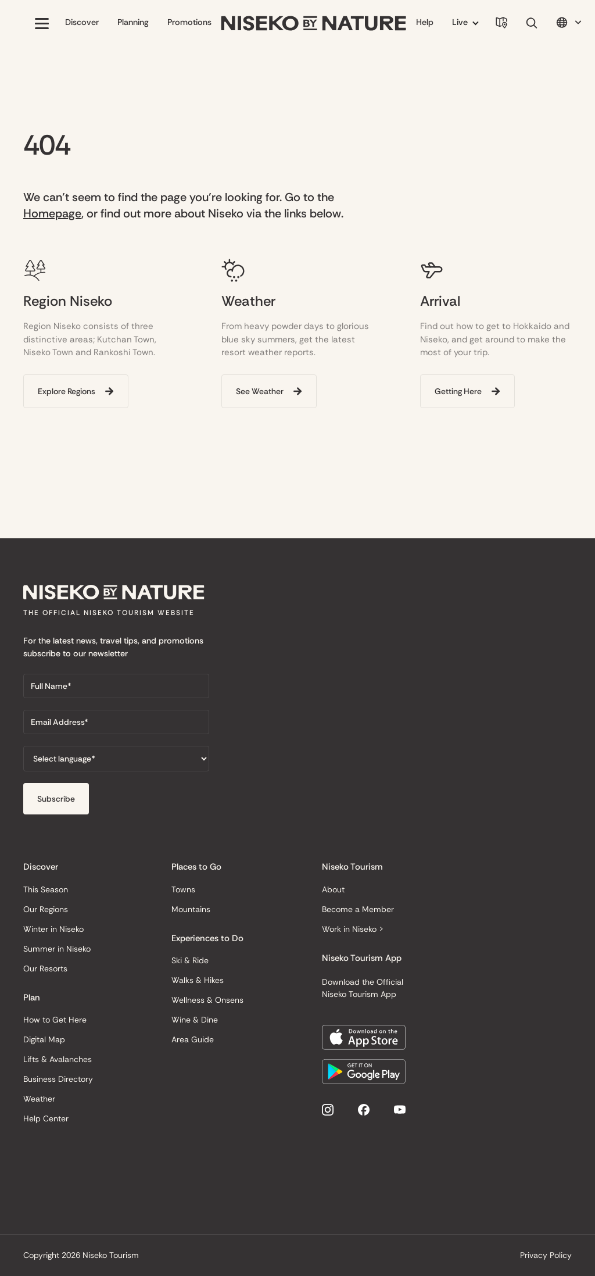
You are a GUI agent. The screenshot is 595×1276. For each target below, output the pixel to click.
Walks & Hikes (197, 980)
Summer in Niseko (57, 949)
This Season (45, 889)
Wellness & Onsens (207, 1000)
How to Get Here (55, 1020)
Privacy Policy (546, 1255)
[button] (42, 23)
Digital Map (44, 1039)
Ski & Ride (190, 960)
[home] (314, 23)
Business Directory (58, 1079)
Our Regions (45, 909)
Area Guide (192, 1039)
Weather (39, 1099)
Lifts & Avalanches (57, 1059)
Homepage (52, 213)
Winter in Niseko (53, 929)
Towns (183, 889)
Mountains (190, 909)
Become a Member (358, 909)
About (333, 889)
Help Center (46, 1118)
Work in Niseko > (352, 929)
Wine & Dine (194, 1020)
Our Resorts (45, 968)
